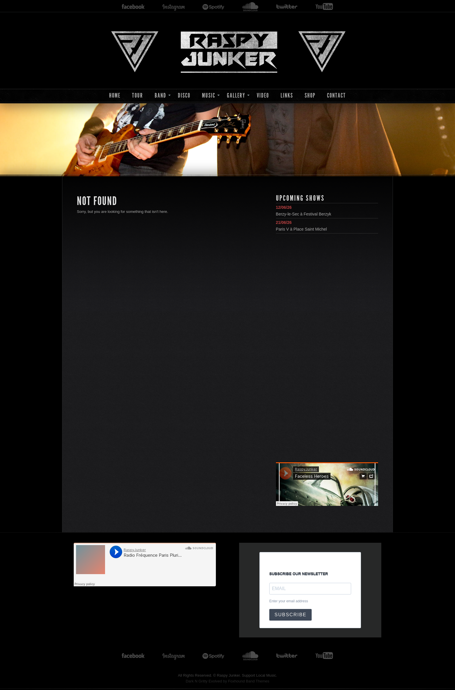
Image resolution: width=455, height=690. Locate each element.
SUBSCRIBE (290, 614)
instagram (173, 7)
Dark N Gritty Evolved (204, 681)
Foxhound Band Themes (248, 681)
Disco (184, 95)
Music (208, 95)
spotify (213, 7)
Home (114, 95)
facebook (133, 7)
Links (287, 95)
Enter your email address (288, 601)
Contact (336, 95)
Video (263, 95)
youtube (324, 7)
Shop (310, 95)
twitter (287, 7)
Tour (137, 95)
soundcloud (250, 7)
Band (160, 95)
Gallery (236, 95)
